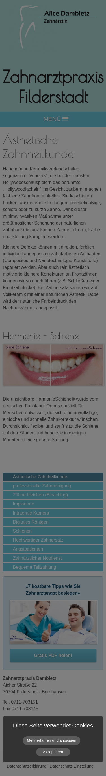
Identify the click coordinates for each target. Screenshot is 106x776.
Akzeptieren (53, 752)
